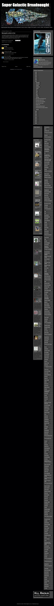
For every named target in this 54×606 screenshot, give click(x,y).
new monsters (47, 408)
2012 (36, 120)
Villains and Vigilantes (48, 565)
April (37, 94)
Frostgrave (46, 292)
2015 (36, 115)
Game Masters (47, 305)
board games (47, 193)
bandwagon (46, 167)
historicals (46, 342)
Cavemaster (47, 215)
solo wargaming (47, 473)
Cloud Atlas (46, 227)
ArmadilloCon (47, 151)
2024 (36, 75)
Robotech (46, 444)
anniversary (46, 145)
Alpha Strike (47, 143)
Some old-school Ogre (39, 103)
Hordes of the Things (48, 344)
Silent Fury (46, 471)
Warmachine (47, 575)
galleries (46, 302)
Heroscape (46, 340)
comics (46, 229)
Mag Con (46, 378)
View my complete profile (38, 66)
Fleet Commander (48, 285)
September (38, 86)
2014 (36, 117)
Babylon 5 (46, 165)
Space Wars (47, 489)
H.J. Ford (46, 330)
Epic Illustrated (47, 259)
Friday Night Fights (48, 290)
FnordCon (46, 288)
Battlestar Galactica (48, 177)
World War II (47, 586)
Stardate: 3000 (47, 502)
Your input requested (39, 263)
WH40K (46, 579)
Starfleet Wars (47, 511)
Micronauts (46, 385)
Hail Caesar (47, 332)
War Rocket (47, 572)
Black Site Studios (48, 185)
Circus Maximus (47, 220)
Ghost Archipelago (48, 322)
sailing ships (47, 450)
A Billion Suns (47, 130)
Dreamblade (47, 244)
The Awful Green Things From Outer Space (48, 543)
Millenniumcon (47, 387)
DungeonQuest (47, 251)
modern (46, 389)
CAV (45, 213)
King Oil (46, 361)
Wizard (46, 582)
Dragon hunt (38, 104)
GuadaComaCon (47, 327)
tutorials (46, 556)
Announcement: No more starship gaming (39, 313)
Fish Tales (37, 226)
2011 (36, 121)
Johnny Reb (47, 357)
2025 (36, 73)
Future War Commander (47, 298)
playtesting (46, 433)
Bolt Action (46, 195)
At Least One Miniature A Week (48, 155)
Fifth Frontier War (47, 276)
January (37, 109)
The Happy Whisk (38, 181)
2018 (36, 111)
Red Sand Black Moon (48, 435)
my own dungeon (47, 405)
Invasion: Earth (47, 350)
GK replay (39, 287)
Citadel (46, 222)
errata (46, 260)
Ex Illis (46, 269)
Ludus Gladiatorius (48, 374)
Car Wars (46, 207)
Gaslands (46, 319)
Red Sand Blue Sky (48, 438)
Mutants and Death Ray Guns (48, 403)
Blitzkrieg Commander (48, 187)
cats (45, 211)
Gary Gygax (47, 317)
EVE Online (46, 268)
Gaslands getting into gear (40, 106)
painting (46, 428)
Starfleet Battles (47, 509)
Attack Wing (47, 157)
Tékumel (46, 531)
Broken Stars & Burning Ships (38, 142)
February (37, 97)
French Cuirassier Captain (40, 214)
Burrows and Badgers (48, 200)
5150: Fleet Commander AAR (41, 98)
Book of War (47, 197)
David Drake (47, 237)
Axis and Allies (47, 162)
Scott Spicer (47, 455)
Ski (4, 46)
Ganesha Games (47, 312)
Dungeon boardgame (48, 249)
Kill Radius (46, 359)
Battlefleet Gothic (47, 175)
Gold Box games (47, 325)
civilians (46, 225)
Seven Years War (47, 464)
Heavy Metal (47, 338)
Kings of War (47, 363)
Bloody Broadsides (48, 191)
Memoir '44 (46, 383)
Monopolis (46, 393)
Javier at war (37, 218)
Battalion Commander (48, 171)
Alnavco (46, 141)
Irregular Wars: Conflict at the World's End (37, 200)
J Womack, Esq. (7, 51)
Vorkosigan (46, 568)
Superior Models (47, 524)
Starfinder (46, 505)
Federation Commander (47, 274)
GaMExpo (46, 309)
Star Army (46, 493)
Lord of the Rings (47, 371)
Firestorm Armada (48, 279)
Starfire (46, 507)
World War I (47, 584)
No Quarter (46, 410)
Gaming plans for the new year (39, 337)
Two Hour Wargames (48, 558)
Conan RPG (47, 231)
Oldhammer (47, 421)
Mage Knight (47, 380)
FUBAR (46, 294)
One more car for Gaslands (40, 101)
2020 (36, 79)
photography (47, 430)
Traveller (46, 551)
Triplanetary (47, 553)
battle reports (47, 173)
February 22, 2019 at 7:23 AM (8, 49)
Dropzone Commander (47, 247)
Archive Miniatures (48, 146)
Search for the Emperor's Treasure (48, 461)
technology (46, 529)
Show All (40, 233)
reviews (46, 441)
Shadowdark (47, 466)
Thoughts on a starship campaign (40, 301)
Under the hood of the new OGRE (39, 325)
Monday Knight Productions (47, 391)
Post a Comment (5, 61)
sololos (31, 603)
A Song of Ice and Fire (48, 132)
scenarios (46, 453)
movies (46, 395)
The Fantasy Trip (47, 547)
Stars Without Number (48, 516)
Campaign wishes (40, 251)
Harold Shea (47, 337)
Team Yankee (47, 528)
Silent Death (47, 469)
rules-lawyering (47, 448)
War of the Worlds (48, 570)
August (37, 88)
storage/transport (47, 519)
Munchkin (46, 397)
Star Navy (46, 496)
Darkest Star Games (48, 234)
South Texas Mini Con (48, 483)
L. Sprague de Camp (48, 366)
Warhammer (47, 573)
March (37, 95)
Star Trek (46, 498)
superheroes (47, 522)
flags (45, 281)
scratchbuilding (47, 457)
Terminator (46, 533)
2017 (36, 112)
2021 (36, 78)
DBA (45, 239)
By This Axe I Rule (48, 203)
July (37, 89)
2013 (36, 118)
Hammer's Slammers (48, 334)
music (46, 400)
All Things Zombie (48, 139)
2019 (36, 81)
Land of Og (46, 369)
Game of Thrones (48, 307)
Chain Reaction (47, 216)
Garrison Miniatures (48, 314)
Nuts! (45, 414)
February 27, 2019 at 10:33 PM (9, 59)
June (37, 91)
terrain (46, 537)
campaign (46, 205)
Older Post (28, 66)
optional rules (47, 423)
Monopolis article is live (40, 100)
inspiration (46, 348)
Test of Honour (47, 538)
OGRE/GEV (47, 419)
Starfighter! (46, 503)
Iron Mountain (47, 354)
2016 (36, 114)
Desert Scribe (42, 59)
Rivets (46, 442)
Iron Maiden (47, 352)
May (37, 92)
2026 (36, 72)
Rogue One (46, 446)
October (37, 85)
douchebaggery (47, 242)
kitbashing (46, 364)
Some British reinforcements (40, 221)
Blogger (37, 603)
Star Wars (46, 500)
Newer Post (4, 66)
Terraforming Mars (48, 535)
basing (46, 169)
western (46, 577)
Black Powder (47, 183)
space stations (47, 487)
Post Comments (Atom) (18, 69)
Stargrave (46, 512)
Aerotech (46, 135)
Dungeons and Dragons (47, 254)
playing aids (47, 432)
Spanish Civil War (48, 491)
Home (16, 66)
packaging (46, 426)
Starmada (46, 514)
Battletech (46, 180)
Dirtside (46, 241)
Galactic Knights (47, 300)
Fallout (46, 271)
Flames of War (47, 283)
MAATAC (46, 376)
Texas (46, 540)
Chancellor (46, 218)
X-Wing (46, 588)
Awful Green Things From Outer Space (48, 160)
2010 (36, 123)
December (38, 82)
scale (45, 451)
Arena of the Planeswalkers (47, 149)
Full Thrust (46, 295)
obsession (46, 417)
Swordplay (46, 526)
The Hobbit (46, 549)
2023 (36, 76)
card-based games (48, 208)
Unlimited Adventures (48, 561)
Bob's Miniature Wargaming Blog (38, 152)
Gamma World (47, 311)
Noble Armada (47, 412)
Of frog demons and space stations (42, 107)
